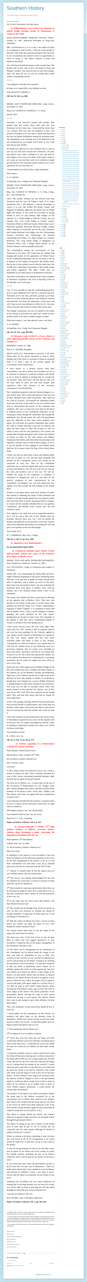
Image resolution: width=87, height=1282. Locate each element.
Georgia (62, 306)
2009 (62, 232)
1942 (62, 258)
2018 (62, 135)
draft (62, 298)
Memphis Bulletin (64, 333)
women (62, 400)
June (63, 212)
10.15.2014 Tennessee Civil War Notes (70, 178)
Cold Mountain (64, 292)
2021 (62, 131)
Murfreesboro (64, 338)
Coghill (62, 291)
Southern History (25, 8)
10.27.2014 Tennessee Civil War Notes (70, 158)
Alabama (63, 265)
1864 (62, 253)
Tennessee (63, 384)
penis (62, 355)
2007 (62, 236)
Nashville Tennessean (65, 345)
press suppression (65, 361)
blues (62, 280)
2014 (62, 143)
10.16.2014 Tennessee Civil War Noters (71, 176)
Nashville (63, 344)
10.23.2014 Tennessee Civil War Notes (70, 162)
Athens (62, 275)
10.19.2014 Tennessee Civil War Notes (70, 168)
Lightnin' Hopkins (64, 321)
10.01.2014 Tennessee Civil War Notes (70, 204)
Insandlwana (63, 316)
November (64, 147)
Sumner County (64, 381)
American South (64, 267)
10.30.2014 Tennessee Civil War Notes (70, 152)
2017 (62, 137)
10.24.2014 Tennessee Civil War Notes (70, 160)
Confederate (63, 294)
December (64, 145)
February (64, 220)
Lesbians (63, 318)
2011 (62, 228)
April (63, 216)
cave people (63, 282)
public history (64, 366)
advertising (63, 263)
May (63, 214)
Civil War (63, 287)
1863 (62, 252)
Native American (64, 347)
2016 (62, 139)
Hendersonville (64, 309)
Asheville (63, 274)
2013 (62, 224)
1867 (62, 255)
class (62, 289)
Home (30, 1263)
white (62, 398)
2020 (62, 133)
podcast (62, 359)
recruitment (63, 369)
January (64, 222)
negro (62, 349)
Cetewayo (63, 284)
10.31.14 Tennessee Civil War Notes (70, 150)
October (64, 149)
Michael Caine (64, 335)
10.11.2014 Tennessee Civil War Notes (70, 187)
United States (64, 393)
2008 (62, 234)
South (62, 378)
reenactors (63, 372)
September (64, 206)
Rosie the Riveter (64, 374)
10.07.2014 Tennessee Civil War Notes (70, 195)
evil (61, 299)
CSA (62, 296)
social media (63, 376)
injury (62, 315)
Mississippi (63, 337)
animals (62, 270)
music (62, 340)
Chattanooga (63, 286)
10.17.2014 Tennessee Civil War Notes (70, 174)
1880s (62, 257)
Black (62, 279)
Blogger (49, 1274)
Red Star (63, 371)
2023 (62, 129)
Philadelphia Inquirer (65, 357)
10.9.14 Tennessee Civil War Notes (70, 191)
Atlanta (62, 277)
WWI (62, 401)
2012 (62, 226)
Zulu (62, 403)
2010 (62, 230)
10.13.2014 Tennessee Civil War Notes (70, 185)
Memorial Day (64, 330)
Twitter (62, 389)
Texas (62, 386)
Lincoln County (64, 323)
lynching (62, 325)
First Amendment (64, 303)
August (64, 208)
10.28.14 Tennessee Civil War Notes (70, 156)
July (63, 210)
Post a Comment (12, 1260)
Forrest (62, 304)
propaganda (63, 362)
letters (62, 320)
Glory (62, 308)
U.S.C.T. (62, 391)
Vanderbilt (63, 395)
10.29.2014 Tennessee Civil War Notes (70, 154)
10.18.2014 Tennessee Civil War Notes (70, 170)
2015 (62, 141)
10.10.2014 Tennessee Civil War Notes (70, 189)
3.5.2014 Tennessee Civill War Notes (70, 198)
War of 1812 (63, 396)
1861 (62, 250)
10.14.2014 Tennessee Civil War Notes (70, 183)
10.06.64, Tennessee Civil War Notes (70, 196)
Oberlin (62, 352)
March (63, 218)
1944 (62, 260)
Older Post (51, 1263)
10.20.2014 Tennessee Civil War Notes (70, 166)
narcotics (63, 342)
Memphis (63, 332)
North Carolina (64, 350)
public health (63, 364)
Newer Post (9, 1263)
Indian (62, 313)
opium (62, 354)
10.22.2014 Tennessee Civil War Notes (70, 164)
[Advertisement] (66, 46)
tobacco (62, 388)
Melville (62, 328)
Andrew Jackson (64, 269)
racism (62, 367)
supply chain (63, 383)
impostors (63, 311)
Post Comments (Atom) (18, 1265)
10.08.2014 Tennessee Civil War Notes (70, 193)
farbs (62, 301)
